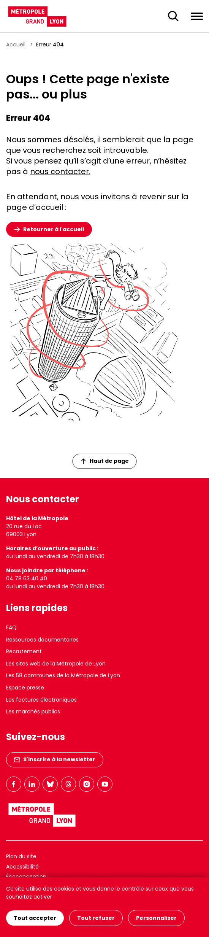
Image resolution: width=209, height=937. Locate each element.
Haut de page (105, 461)
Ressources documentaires (42, 639)
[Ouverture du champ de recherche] (173, 16)
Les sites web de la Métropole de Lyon (56, 663)
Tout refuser (96, 918)
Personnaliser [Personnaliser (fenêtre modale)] (156, 918)
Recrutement (24, 651)
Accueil (15, 44)
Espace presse (25, 687)
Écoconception (26, 876)
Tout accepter (35, 918)
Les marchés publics (33, 711)
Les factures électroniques (41, 700)
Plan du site (21, 856)
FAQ (11, 627)
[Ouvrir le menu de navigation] (197, 16)
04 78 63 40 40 (26, 578)
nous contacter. (60, 171)
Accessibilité (22, 866)
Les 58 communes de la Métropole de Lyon (63, 675)
